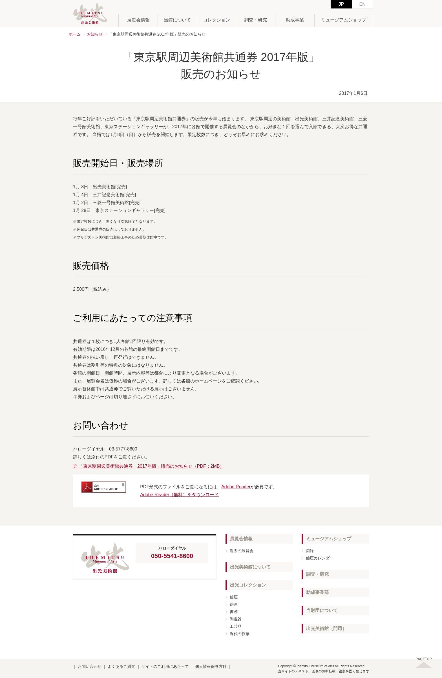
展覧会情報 (138, 20)
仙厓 (234, 597)
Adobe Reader (235, 486)
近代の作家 (239, 633)
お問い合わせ (89, 666)
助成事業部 (317, 592)
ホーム (75, 34)
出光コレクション (248, 585)
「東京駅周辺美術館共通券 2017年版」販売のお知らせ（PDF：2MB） (151, 466)
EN (362, 4)
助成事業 (295, 20)
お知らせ (95, 34)
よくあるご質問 (121, 666)
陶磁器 (236, 619)
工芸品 (236, 626)
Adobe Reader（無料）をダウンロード (179, 494)
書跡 (234, 611)
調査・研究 (255, 20)
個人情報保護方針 (211, 666)
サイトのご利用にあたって (165, 666)
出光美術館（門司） (326, 628)
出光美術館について (250, 567)
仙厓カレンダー (319, 558)
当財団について (322, 610)
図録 (310, 550)
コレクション (216, 20)
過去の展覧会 (241, 550)
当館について (177, 20)
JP (341, 4)
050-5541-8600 (172, 555)
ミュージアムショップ (343, 20)
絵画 (234, 604)
